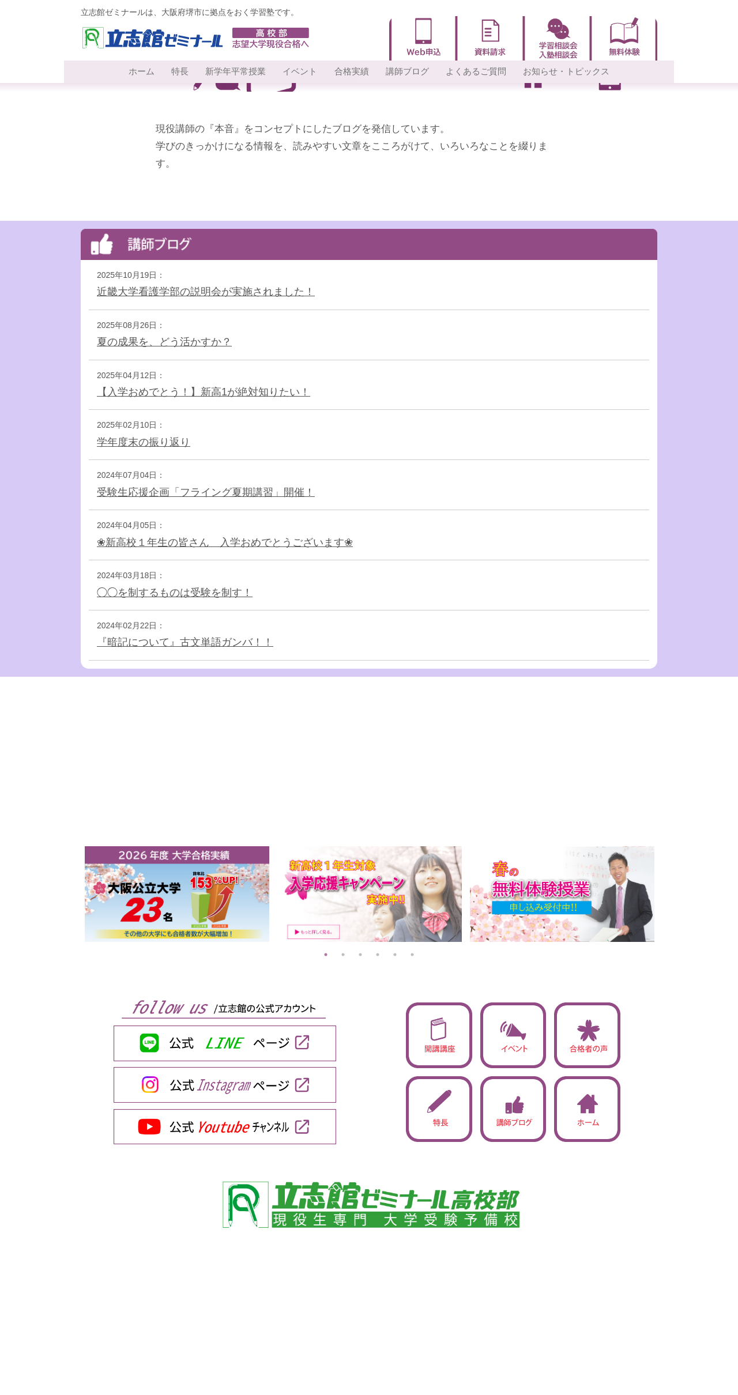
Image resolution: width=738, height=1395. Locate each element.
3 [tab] (360, 954)
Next (666, 894)
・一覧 (417, 1361)
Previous (72, 894)
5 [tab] (395, 954)
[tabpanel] (177, 894)
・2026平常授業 (146, 1361)
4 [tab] (377, 954)
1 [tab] (326, 954)
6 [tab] (412, 954)
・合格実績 (425, 1302)
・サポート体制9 (147, 1317)
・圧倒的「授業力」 (153, 1302)
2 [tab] (343, 954)
